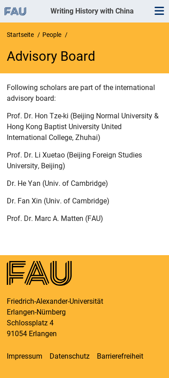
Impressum (24, 356)
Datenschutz (70, 356)
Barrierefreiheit (120, 356)
